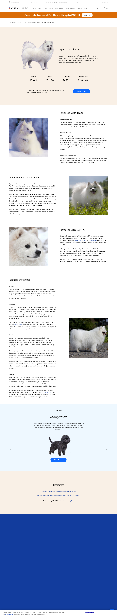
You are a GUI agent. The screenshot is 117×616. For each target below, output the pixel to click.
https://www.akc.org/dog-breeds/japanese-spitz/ (58, 491)
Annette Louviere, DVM (67, 501)
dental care (18, 324)
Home (11, 22)
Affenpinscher (58, 460)
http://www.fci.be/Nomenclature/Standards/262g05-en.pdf (58, 495)
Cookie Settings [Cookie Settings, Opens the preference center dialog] (89, 612)
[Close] (114, 613)
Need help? (33, 2)
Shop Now (87, 15)
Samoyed (93, 240)
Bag (105, 8)
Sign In (98, 8)
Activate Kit (104, 2)
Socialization (46, 392)
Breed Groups (37, 22)
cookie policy (9, 614)
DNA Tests (17, 22)
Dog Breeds (27, 22)
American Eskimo (81, 240)
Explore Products (81, 91)
